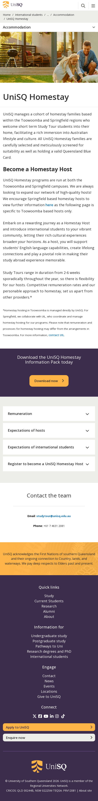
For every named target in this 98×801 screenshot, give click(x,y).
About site (85, 790)
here (49, 205)
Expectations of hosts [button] (26, 430)
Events (49, 686)
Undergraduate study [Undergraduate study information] (49, 635)
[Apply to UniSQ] (49, 727)
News (49, 681)
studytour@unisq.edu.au (53, 516)
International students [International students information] (49, 656)
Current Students (49, 601)
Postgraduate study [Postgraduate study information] (49, 641)
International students (29, 15)
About (49, 616)
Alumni (49, 611)
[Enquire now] (49, 737)
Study (49, 595)
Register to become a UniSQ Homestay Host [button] (45, 463)
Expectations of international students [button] (41, 447)
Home (7, 15)
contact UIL (56, 335)
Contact (49, 675)
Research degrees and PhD (49, 651)
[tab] (49, 27)
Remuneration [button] (20, 413)
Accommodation (63, 15)
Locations (49, 691)
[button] (49, 27)
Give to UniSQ (49, 696)
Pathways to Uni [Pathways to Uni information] (49, 646)
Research (49, 606)
